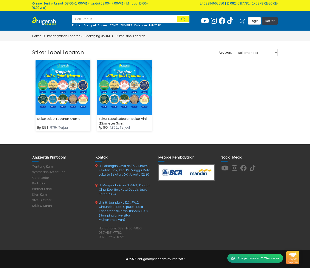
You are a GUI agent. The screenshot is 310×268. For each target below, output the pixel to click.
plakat (76, 25)
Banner (103, 25)
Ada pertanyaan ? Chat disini (255, 258)
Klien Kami (40, 194)
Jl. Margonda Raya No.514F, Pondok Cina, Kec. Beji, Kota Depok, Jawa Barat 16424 (124, 189)
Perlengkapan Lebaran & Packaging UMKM (78, 36)
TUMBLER (126, 25)
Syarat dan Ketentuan (48, 172)
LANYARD (155, 25)
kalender (140, 25)
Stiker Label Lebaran (130, 36)
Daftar (270, 21)
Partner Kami (42, 189)
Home (36, 36)
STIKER (114, 25)
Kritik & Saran (42, 206)
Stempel (90, 25)
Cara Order (40, 178)
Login (254, 21)
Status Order (41, 200)
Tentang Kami (43, 166)
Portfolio (38, 183)
